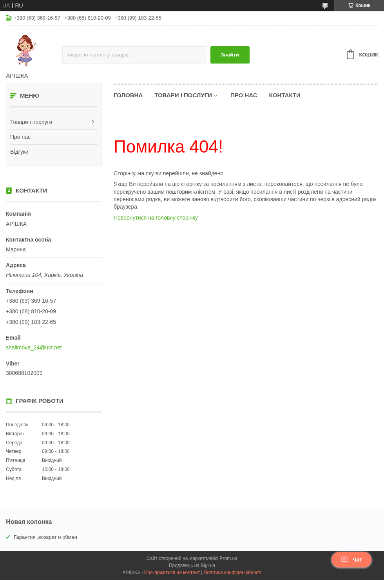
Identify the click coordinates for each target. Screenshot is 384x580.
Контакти (285, 95)
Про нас (20, 137)
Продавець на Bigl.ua (192, 565)
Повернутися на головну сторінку (156, 218)
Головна (128, 95)
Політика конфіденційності (233, 572)
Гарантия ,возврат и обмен (45, 537)
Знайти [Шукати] (230, 55)
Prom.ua (228, 558)
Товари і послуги (31, 122)
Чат (351, 559)
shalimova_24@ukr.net (34, 347)
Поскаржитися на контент (172, 572)
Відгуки (19, 152)
